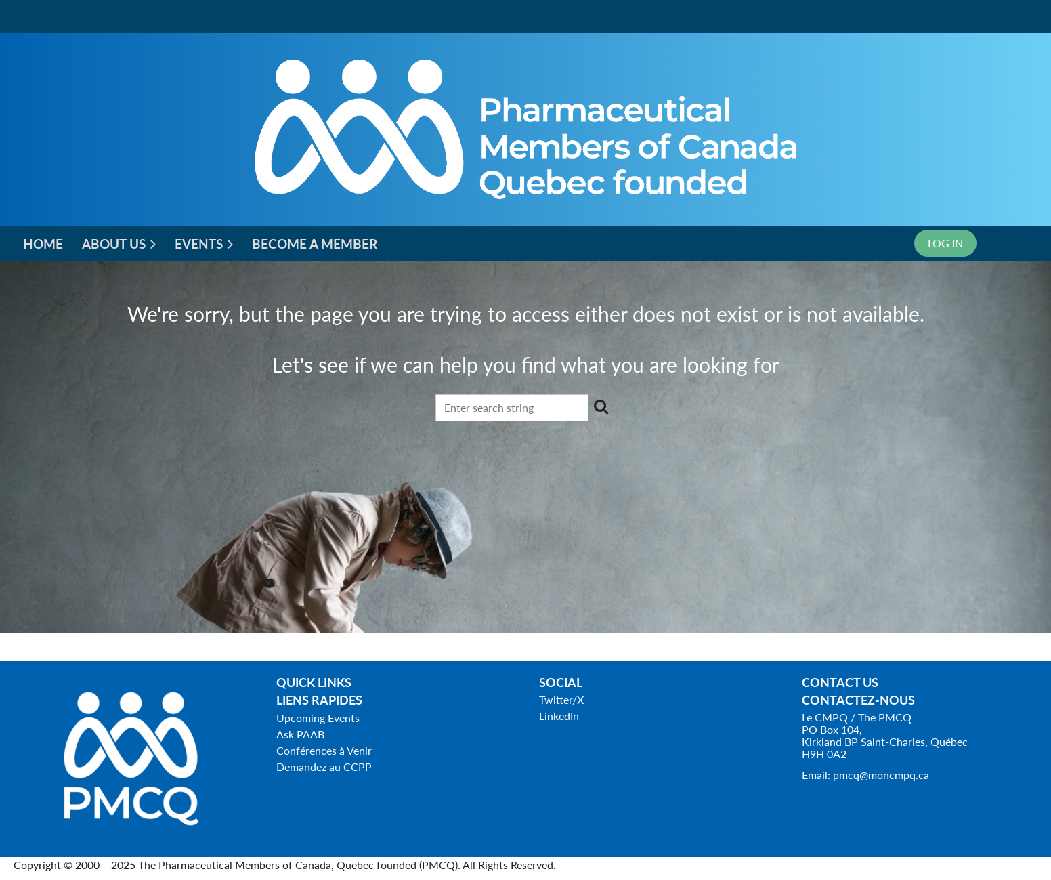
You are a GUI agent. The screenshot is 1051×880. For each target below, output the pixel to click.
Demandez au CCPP (324, 766)
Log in (945, 242)
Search (601, 406)
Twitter (555, 699)
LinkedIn (559, 715)
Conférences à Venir (324, 750)
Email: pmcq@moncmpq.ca (865, 774)
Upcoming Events (318, 717)
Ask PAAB (300, 734)
